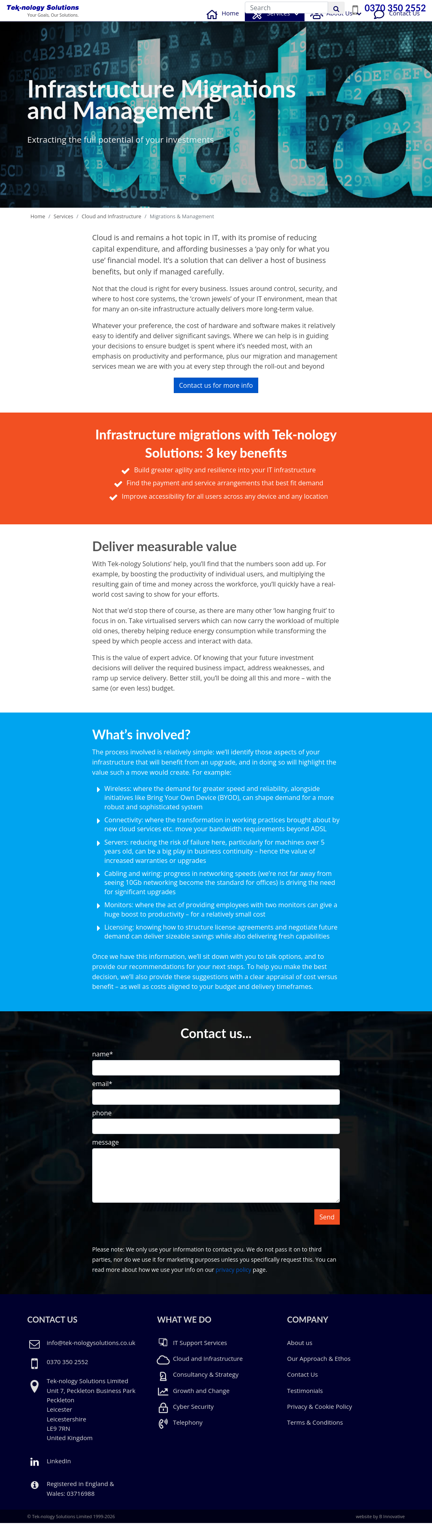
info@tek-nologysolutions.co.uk (91, 1353)
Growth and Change (193, 1401)
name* (102, 1064)
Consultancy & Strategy (197, 1385)
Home (221, 24)
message (105, 1153)
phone (102, 1123)
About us (299, 1353)
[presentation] (154, 1236)
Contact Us (395, 24)
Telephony (180, 1433)
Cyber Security (185, 1417)
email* (102, 1094)
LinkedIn (49, 1472)
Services (269, 25)
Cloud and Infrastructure (111, 226)
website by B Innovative (380, 1527)
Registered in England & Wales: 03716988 (80, 1499)
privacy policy (233, 1280)
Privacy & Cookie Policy (319, 1417)
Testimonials (305, 1401)
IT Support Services (192, 1353)
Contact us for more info (216, 396)
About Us (330, 24)
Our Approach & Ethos (318, 1369)
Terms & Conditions (315, 1433)
